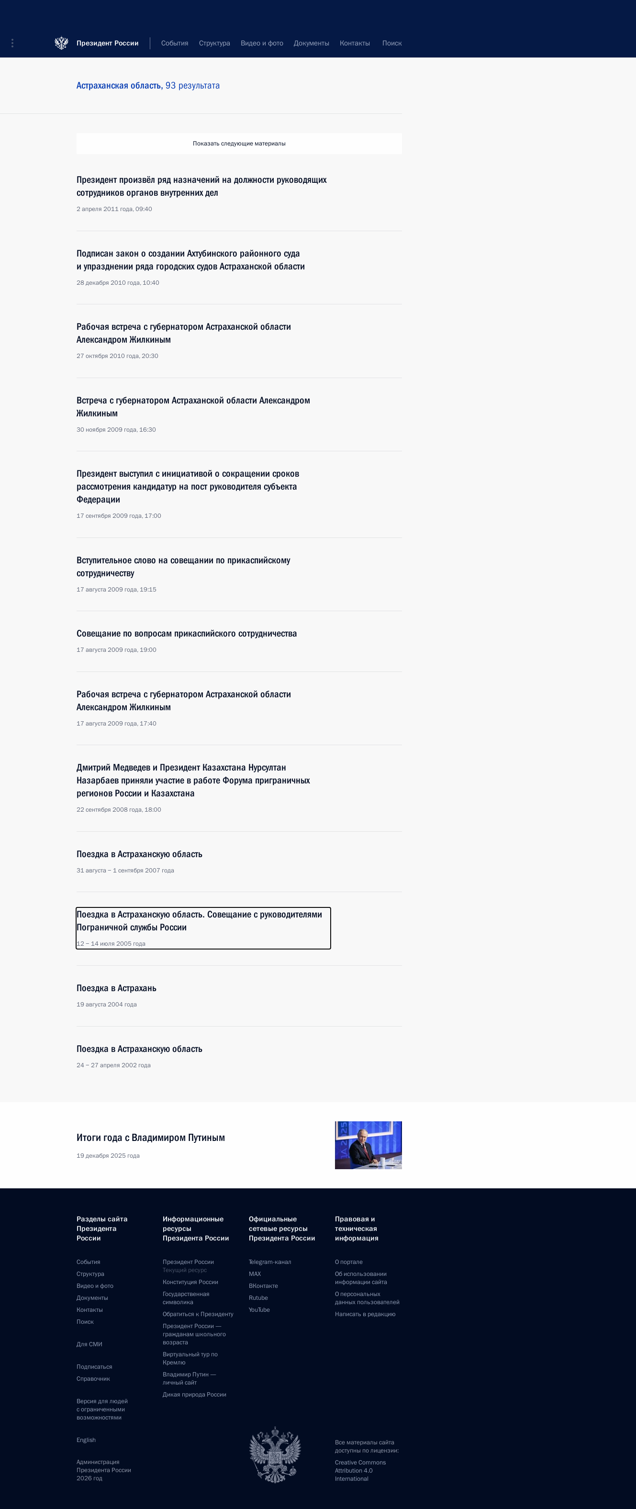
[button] (16, 14)
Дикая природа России (194, 1394)
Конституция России (190, 1282)
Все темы (308, 43)
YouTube (259, 1310)
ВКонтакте (263, 1286)
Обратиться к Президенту (198, 1314)
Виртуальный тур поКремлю (190, 1358)
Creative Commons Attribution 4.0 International (360, 1470)
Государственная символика (186, 1298)
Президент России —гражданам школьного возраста (194, 1334)
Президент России (108, 14)
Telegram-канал (270, 1262)
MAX (255, 1274)
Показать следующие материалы (239, 143)
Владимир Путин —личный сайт (189, 1378)
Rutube (258, 1298)
